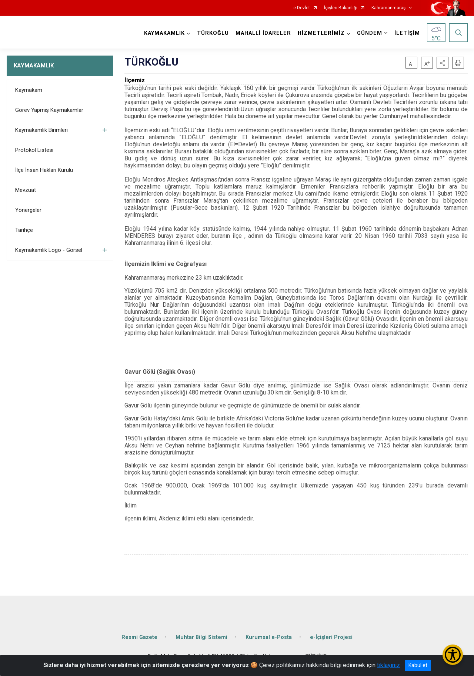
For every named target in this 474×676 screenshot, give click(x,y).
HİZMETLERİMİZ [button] (321, 33)
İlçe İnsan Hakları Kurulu (44, 170)
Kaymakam (28, 90)
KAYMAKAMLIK (34, 65)
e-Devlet (301, 8)
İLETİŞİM (407, 33)
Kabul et (417, 665)
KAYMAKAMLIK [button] (164, 33)
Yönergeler (28, 210)
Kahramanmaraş (388, 8)
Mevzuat (25, 190)
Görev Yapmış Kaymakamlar (49, 110)
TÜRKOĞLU (213, 33)
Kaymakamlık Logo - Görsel (48, 250)
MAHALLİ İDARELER (263, 33)
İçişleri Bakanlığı (340, 8)
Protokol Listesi (34, 150)
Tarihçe (24, 230)
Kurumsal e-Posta (269, 637)
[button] (442, 63)
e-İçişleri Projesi (331, 637)
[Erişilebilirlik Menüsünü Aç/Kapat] (453, 655)
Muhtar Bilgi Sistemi (201, 637)
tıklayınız (388, 665)
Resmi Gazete (139, 637)
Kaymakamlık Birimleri (41, 130)
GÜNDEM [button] (369, 33)
